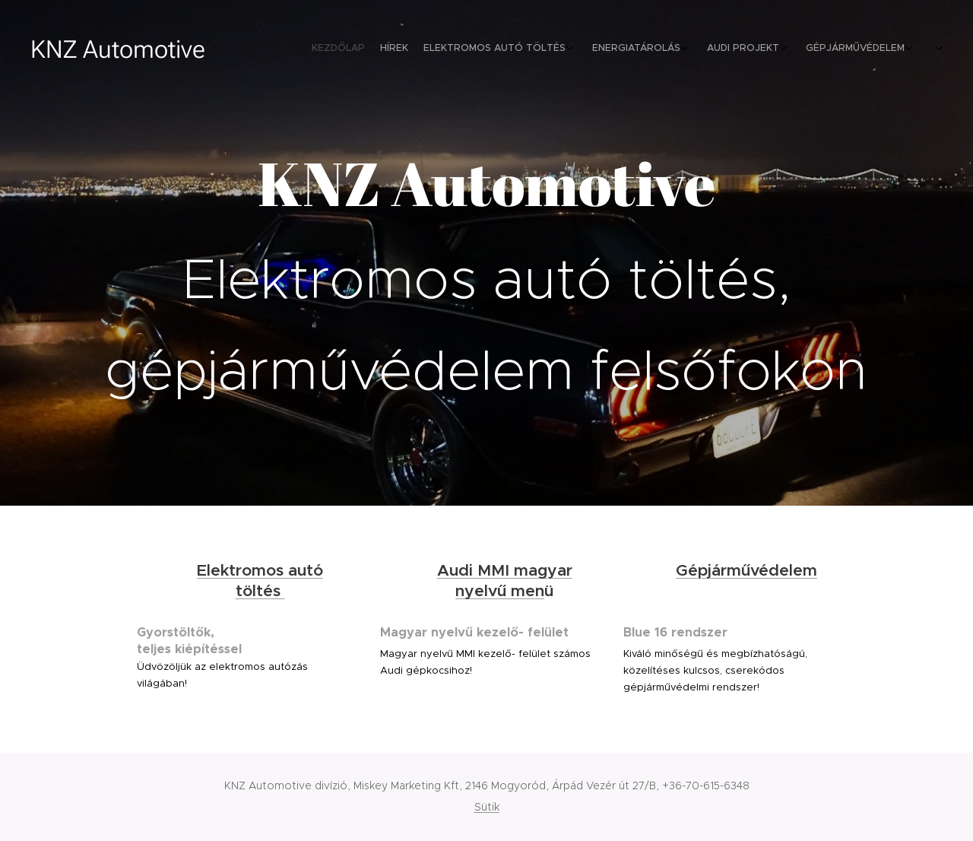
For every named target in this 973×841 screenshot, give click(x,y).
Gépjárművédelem (746, 570)
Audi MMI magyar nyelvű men (504, 580)
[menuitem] (777, 49)
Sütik (486, 807)
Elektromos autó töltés (260, 580)
